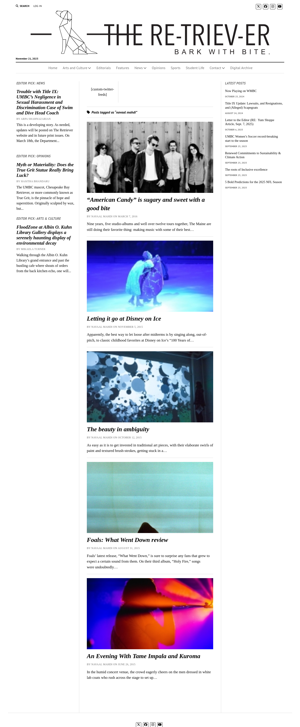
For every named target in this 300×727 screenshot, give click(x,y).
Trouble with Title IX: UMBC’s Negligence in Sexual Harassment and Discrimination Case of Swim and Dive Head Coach (44, 102)
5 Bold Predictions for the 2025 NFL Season (253, 182)
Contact (215, 68)
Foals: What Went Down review (127, 539)
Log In (37, 6)
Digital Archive (241, 68)
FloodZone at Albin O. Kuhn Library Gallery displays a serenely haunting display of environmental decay (44, 235)
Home (52, 68)
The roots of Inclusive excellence (246, 169)
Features (122, 68)
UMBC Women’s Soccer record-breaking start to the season (251, 138)
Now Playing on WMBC (241, 91)
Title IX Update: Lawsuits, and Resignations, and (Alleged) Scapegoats (254, 105)
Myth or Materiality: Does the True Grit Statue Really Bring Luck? (45, 170)
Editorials (103, 68)
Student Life (195, 68)
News (139, 68)
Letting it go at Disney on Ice (124, 318)
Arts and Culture (75, 68)
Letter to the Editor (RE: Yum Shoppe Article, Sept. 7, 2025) (249, 122)
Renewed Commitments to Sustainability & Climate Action (253, 155)
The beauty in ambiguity (118, 429)
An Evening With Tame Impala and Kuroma (143, 656)
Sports (176, 68)
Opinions (158, 68)
